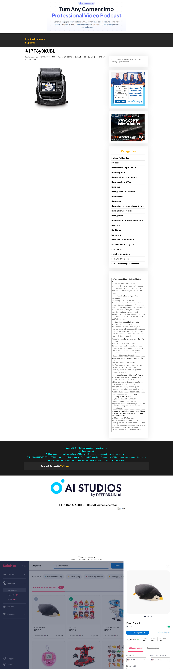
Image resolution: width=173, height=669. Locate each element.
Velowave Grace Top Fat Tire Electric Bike (86, 559)
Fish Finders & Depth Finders (123, 168)
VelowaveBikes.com (86, 557)
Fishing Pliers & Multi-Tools (123, 192)
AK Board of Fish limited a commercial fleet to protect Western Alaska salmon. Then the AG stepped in (128, 413)
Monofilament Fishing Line (122, 244)
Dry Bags (115, 163)
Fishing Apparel (118, 172)
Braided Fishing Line (120, 158)
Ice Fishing (116, 235)
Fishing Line (116, 187)
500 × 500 (51, 57)
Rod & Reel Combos (120, 259)
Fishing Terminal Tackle (121, 211)
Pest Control (116, 249)
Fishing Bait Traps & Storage (124, 177)
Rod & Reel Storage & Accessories (126, 264)
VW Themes (65, 466)
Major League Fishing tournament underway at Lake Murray (124, 395)
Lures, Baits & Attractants (122, 240)
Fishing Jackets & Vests (122, 182)
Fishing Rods (116, 201)
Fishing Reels (117, 196)
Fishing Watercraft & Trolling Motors (127, 220)
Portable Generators (120, 254)
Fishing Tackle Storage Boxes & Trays (127, 206)
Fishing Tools (117, 216)
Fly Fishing (115, 225)
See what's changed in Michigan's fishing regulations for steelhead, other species (127, 376)
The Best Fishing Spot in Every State (125, 322)
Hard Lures (116, 230)
